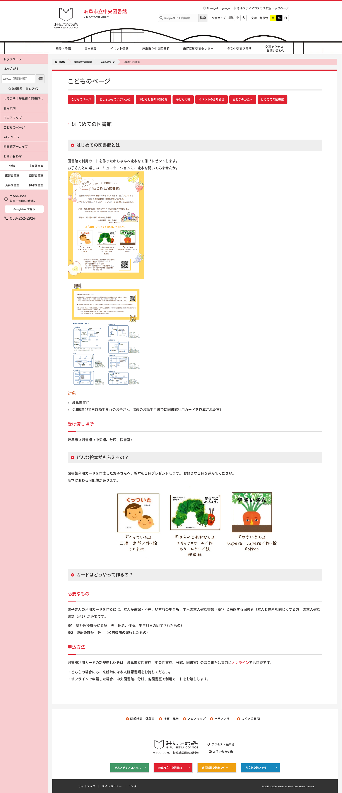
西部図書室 (36, 175)
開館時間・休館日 (142, 719)
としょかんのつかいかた (115, 99)
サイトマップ (86, 786)
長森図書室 (12, 185)
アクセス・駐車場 (223, 744)
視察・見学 (171, 719)
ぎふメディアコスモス (128, 767)
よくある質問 (250, 719)
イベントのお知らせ (211, 99)
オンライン (240, 662)
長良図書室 (36, 165)
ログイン (34, 88)
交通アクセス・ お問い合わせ (275, 49)
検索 (40, 78)
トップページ (12, 59)
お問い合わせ (12, 156)
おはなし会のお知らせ (153, 99)
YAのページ (11, 137)
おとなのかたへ (243, 99)
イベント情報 (119, 49)
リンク (132, 786)
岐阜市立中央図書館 (105, 11)
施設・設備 (63, 49)
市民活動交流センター (198, 49)
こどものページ (108, 62)
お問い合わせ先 (223, 751)
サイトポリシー (112, 786)
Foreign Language (218, 8)
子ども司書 (183, 99)
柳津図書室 (36, 185)
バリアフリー (223, 719)
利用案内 (9, 108)
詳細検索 (17, 88)
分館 (12, 165)
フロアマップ (12, 118)
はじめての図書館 (272, 99)
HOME (62, 62)
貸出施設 (90, 49)
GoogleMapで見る (24, 209)
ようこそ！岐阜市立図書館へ (23, 99)
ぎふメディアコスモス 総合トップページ (263, 8)
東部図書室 (12, 175)
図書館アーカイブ (15, 147)
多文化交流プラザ (239, 49)
